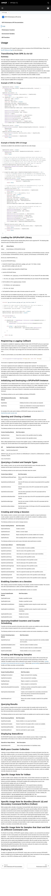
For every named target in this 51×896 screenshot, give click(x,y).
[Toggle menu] (2, 8)
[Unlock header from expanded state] (48, 8)
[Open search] (17, 2)
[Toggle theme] (48, 2)
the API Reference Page (6, 50)
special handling (35, 663)
